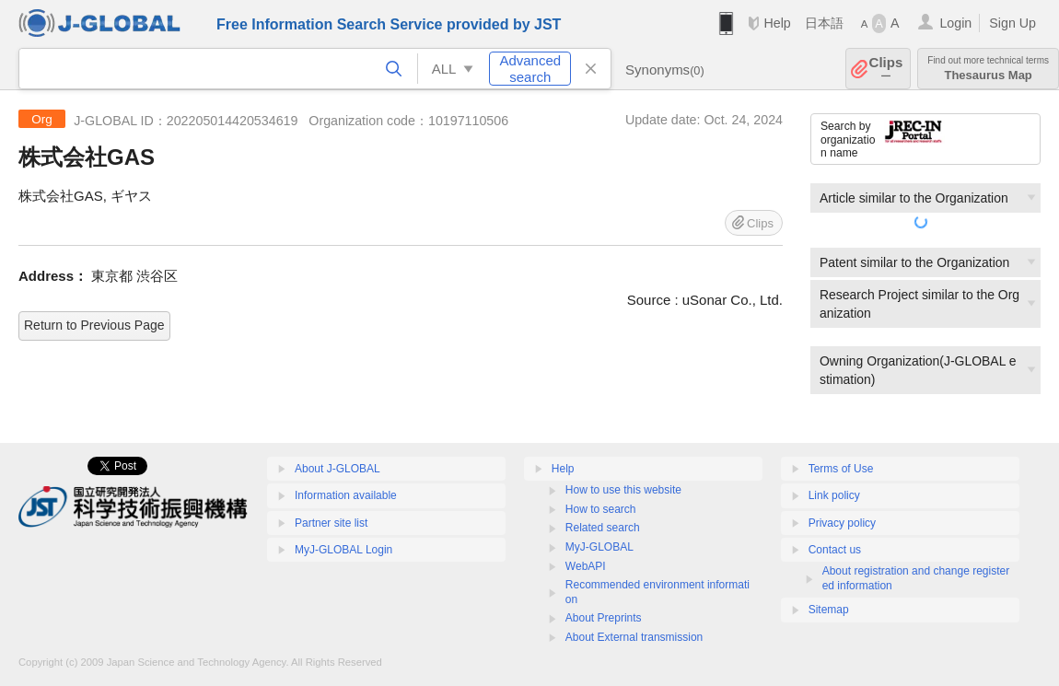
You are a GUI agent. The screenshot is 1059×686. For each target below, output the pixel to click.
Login (955, 23)
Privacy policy (842, 523)
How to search (600, 509)
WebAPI (585, 566)
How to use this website (623, 489)
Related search (602, 527)
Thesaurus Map (988, 68)
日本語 (824, 23)
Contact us (835, 549)
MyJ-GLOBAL (599, 547)
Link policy (834, 495)
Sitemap (829, 609)
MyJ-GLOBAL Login (343, 549)
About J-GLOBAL (337, 468)
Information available (346, 495)
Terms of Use (841, 468)
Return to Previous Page (94, 325)
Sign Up (1012, 23)
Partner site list (331, 523)
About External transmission (634, 637)
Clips (886, 68)
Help (776, 23)
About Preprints (603, 617)
